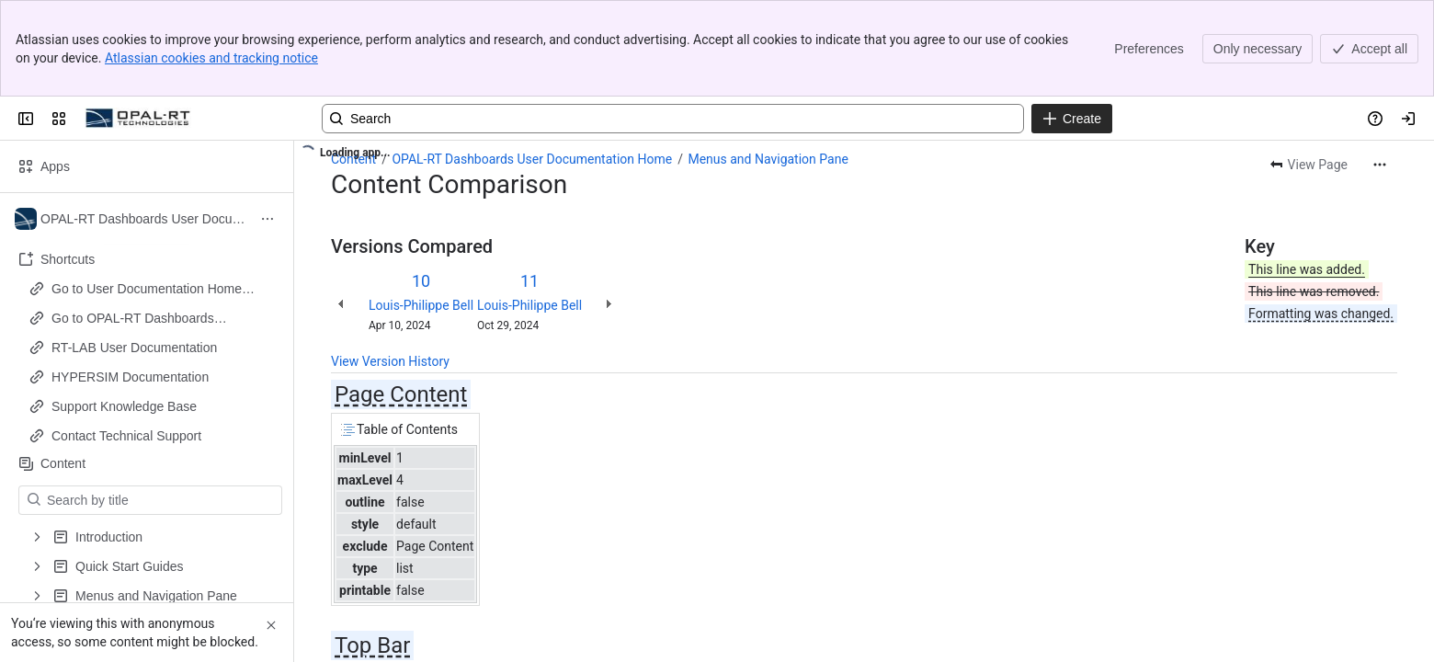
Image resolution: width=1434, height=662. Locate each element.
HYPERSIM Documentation (130, 377)
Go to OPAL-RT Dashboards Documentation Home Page (132, 319)
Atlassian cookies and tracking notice (211, 58)
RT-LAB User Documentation (134, 347)
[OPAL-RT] (138, 118)
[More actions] (1379, 164)
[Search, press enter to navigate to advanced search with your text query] (673, 118)
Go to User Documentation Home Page (146, 289)
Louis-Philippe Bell (421, 305)
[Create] (1071, 118)
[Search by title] (161, 500)
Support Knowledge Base (124, 406)
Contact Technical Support (126, 435)
